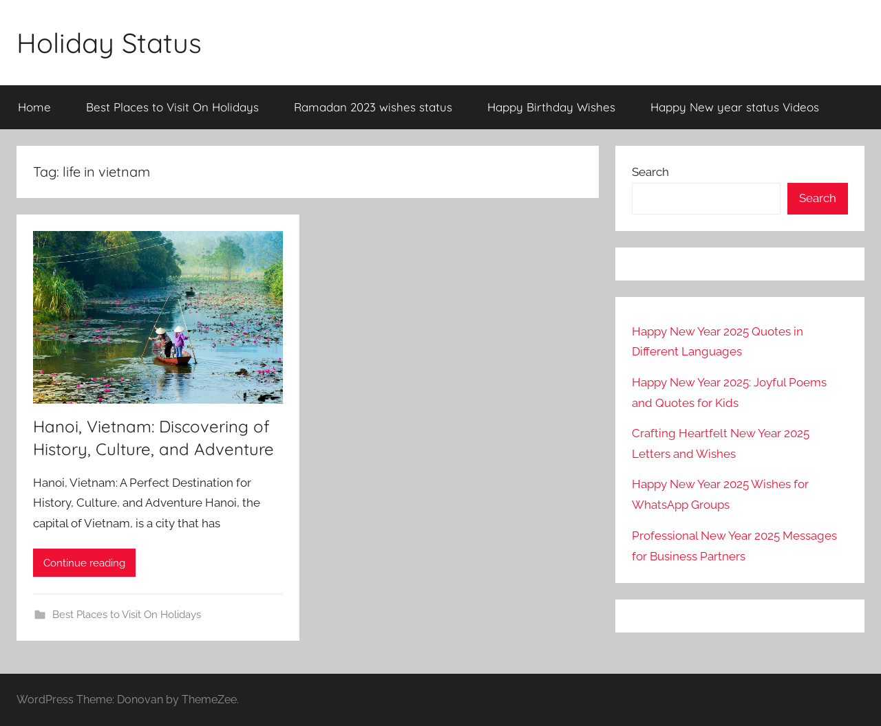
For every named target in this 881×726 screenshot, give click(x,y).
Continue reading (84, 563)
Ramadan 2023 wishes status (373, 107)
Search (650, 172)
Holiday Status (109, 42)
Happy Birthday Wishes (551, 107)
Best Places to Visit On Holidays (172, 107)
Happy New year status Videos (734, 107)
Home (34, 107)
